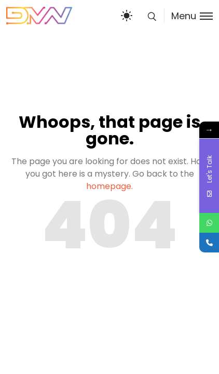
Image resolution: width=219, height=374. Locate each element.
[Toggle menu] (188, 16)
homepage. (109, 186)
